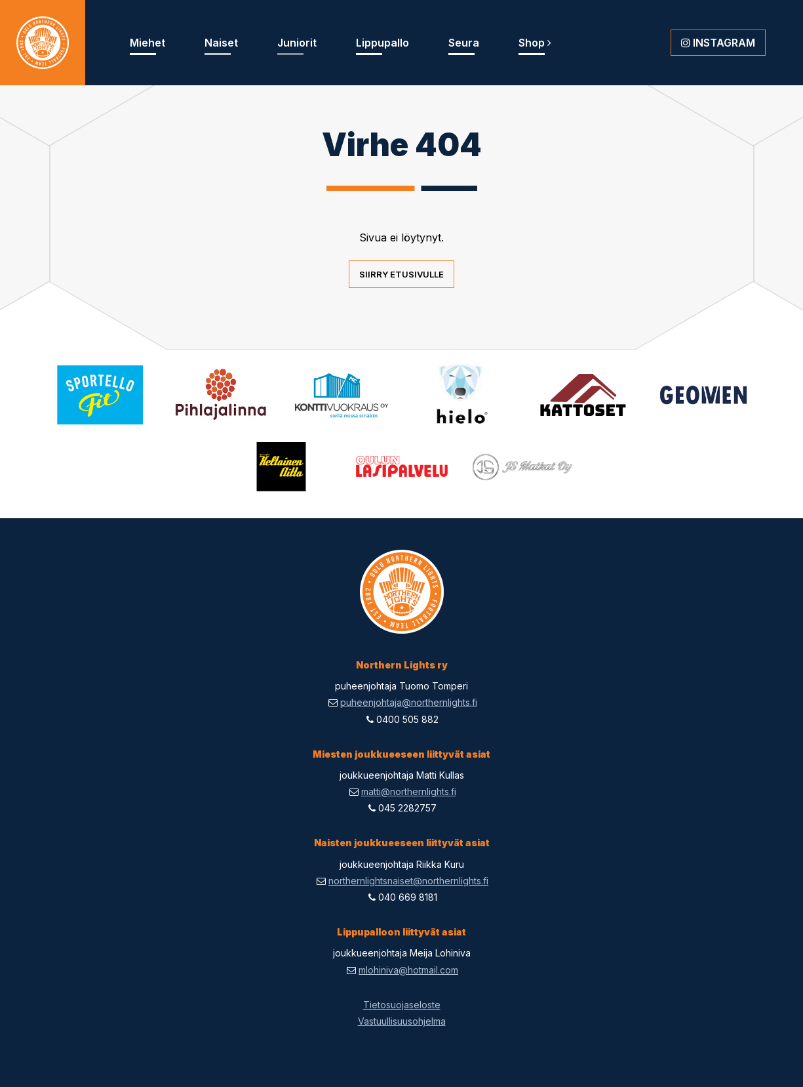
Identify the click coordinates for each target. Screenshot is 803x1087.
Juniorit (297, 42)
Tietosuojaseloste (402, 1004)
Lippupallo (382, 42)
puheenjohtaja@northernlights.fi (408, 702)
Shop (535, 42)
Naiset (221, 42)
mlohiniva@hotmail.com (408, 969)
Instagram (718, 42)
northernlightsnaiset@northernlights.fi (408, 880)
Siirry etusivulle (401, 274)
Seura (463, 42)
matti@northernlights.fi (408, 791)
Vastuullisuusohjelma (402, 1021)
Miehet (147, 42)
